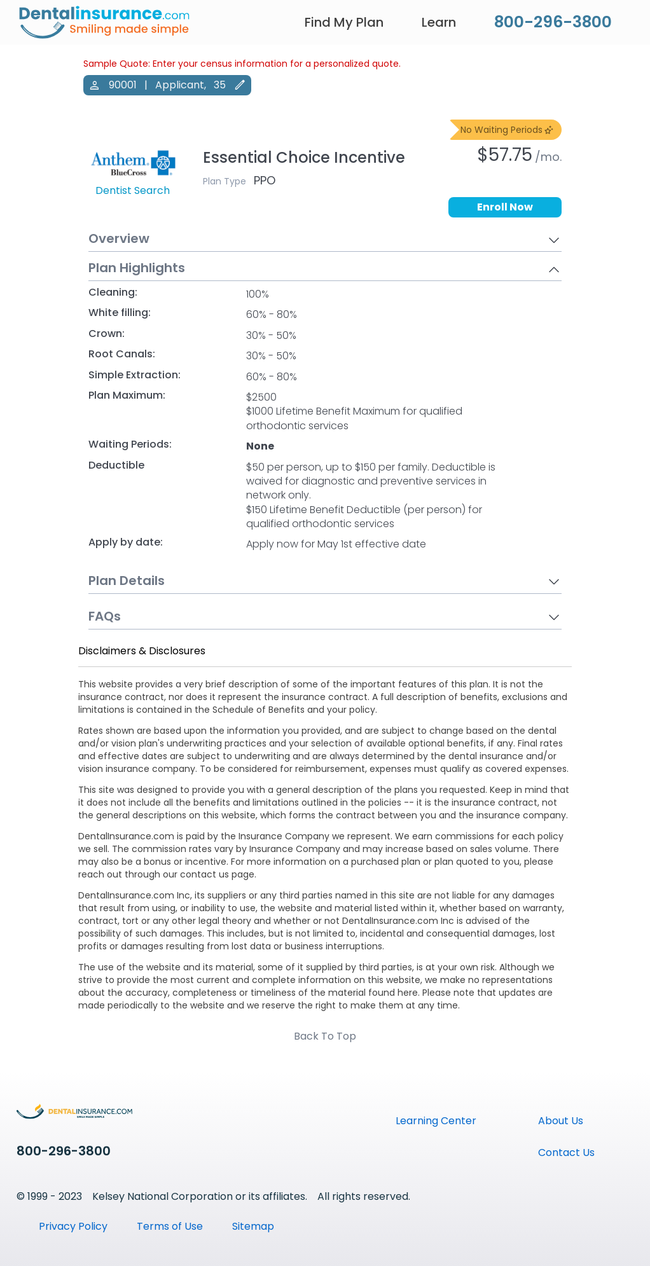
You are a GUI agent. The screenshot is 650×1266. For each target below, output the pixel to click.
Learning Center (436, 1120)
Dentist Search (132, 191)
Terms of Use (170, 1226)
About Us (560, 1120)
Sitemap (253, 1226)
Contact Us (566, 1152)
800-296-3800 (553, 22)
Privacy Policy (73, 1226)
